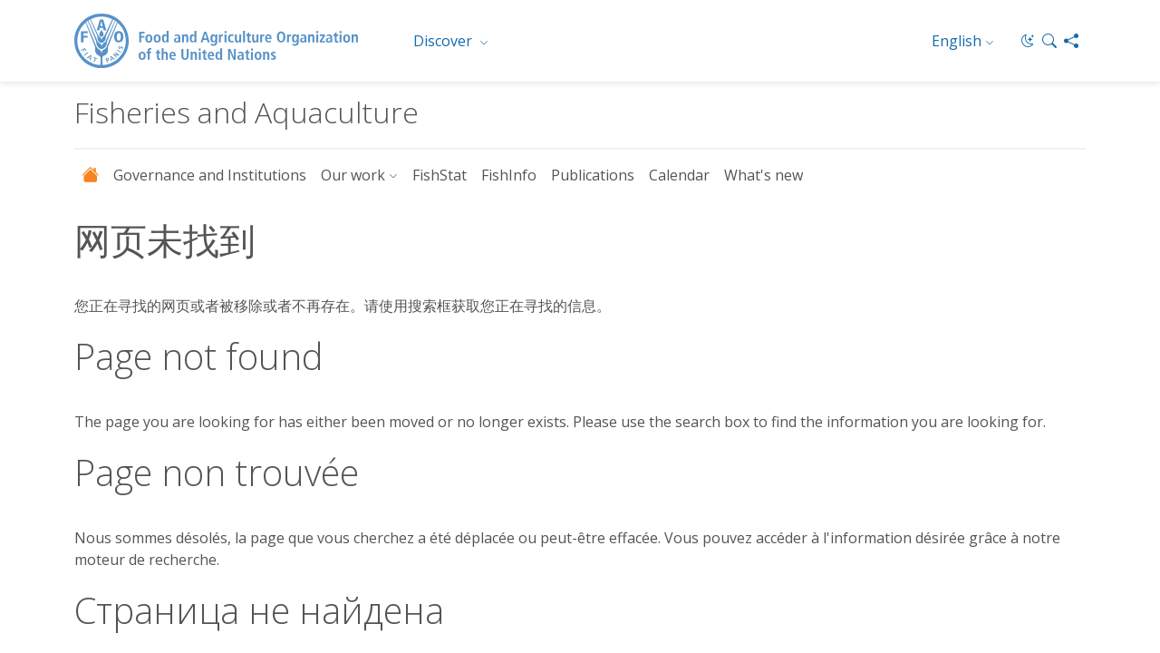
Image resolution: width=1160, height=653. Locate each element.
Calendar (679, 175)
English (956, 41)
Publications (592, 175)
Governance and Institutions (209, 175)
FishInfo (508, 175)
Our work (353, 175)
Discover (444, 41)
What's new (763, 175)
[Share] (1071, 41)
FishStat (439, 175)
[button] (1049, 41)
